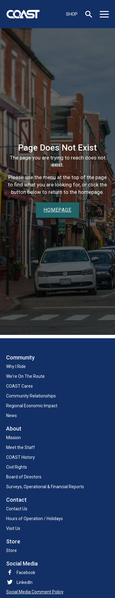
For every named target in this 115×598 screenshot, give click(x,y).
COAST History (20, 457)
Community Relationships (31, 395)
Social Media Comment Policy (34, 591)
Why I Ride (16, 366)
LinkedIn (25, 582)
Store (11, 550)
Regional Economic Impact (31, 405)
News (11, 415)
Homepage (57, 210)
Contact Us (16, 508)
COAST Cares (19, 386)
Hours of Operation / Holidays (34, 518)
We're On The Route (25, 376)
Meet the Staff (20, 447)
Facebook (20, 572)
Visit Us (13, 528)
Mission (13, 437)
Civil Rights (16, 467)
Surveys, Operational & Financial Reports (45, 486)
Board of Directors (23, 476)
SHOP (72, 14)
